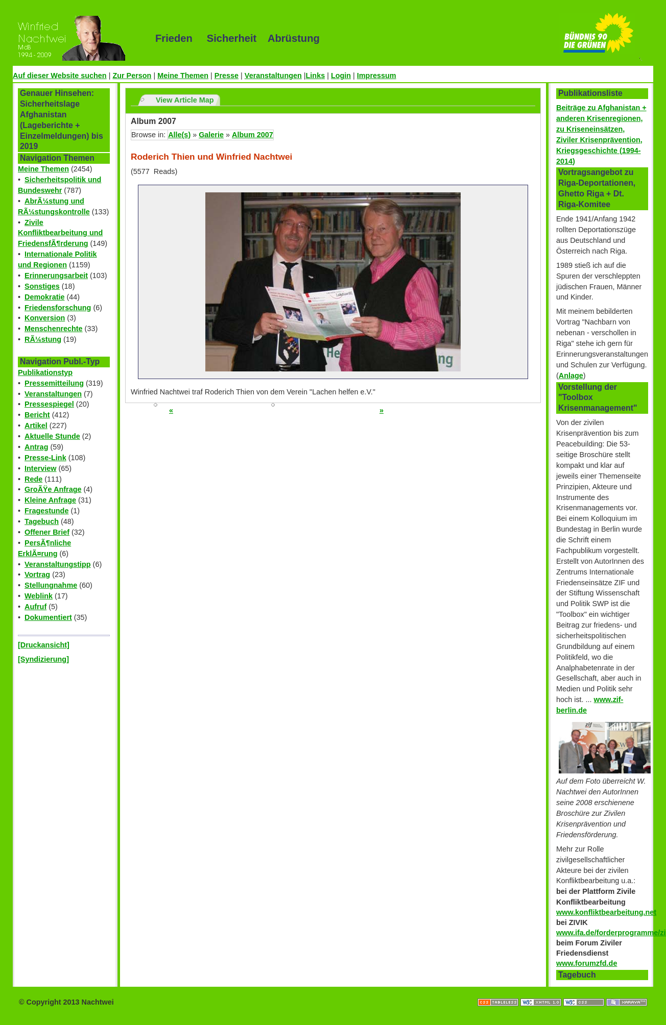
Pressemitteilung (54, 383)
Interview (40, 468)
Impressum (376, 75)
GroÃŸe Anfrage (53, 489)
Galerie (211, 135)
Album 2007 (252, 135)
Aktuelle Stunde (52, 436)
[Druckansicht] (43, 645)
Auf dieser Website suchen (60, 75)
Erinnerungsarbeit (56, 275)
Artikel (36, 425)
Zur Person (131, 75)
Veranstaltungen (273, 75)
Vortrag (37, 574)
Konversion (45, 318)
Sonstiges (42, 286)
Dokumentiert (48, 617)
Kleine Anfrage (50, 500)
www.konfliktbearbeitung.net (606, 912)
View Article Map (185, 100)
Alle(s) (179, 135)
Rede (33, 479)
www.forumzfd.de (586, 963)
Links (315, 75)
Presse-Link (45, 458)
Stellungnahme (51, 585)
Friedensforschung (58, 308)
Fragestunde (46, 511)
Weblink (39, 596)
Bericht (37, 415)
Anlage (571, 375)
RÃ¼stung (43, 339)
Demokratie (44, 297)
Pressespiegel (49, 404)
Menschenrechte (54, 328)
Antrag (36, 447)
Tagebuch (42, 521)
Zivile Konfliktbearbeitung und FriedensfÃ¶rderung (60, 233)
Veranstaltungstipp (58, 564)
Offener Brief (47, 532)
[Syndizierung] (43, 659)
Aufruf (35, 607)
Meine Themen (182, 75)
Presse (227, 75)
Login (341, 75)
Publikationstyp (45, 372)
